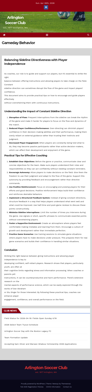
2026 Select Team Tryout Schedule (21, 325)
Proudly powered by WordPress (33, 384)
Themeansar (66, 384)
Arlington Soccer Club (46, 367)
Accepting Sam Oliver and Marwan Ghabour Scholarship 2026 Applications (40, 344)
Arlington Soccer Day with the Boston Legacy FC (27, 331)
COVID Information (53, 387)
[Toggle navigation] (47, 35)
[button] (88, 35)
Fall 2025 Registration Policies (32, 387)
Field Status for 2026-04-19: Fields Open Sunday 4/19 (30, 318)
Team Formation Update (16, 337)
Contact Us (67, 387)
